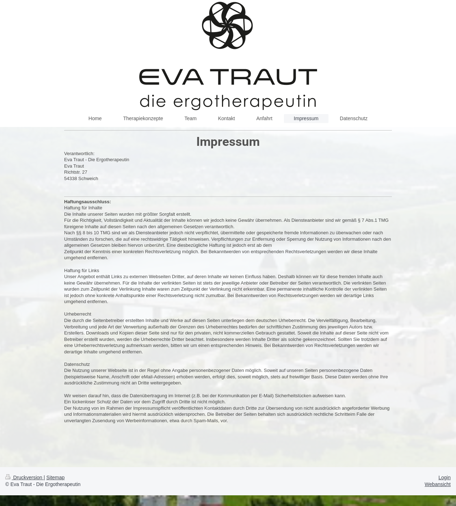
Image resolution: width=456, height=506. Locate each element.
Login (445, 477)
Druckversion (24, 477)
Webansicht (438, 484)
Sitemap (55, 477)
